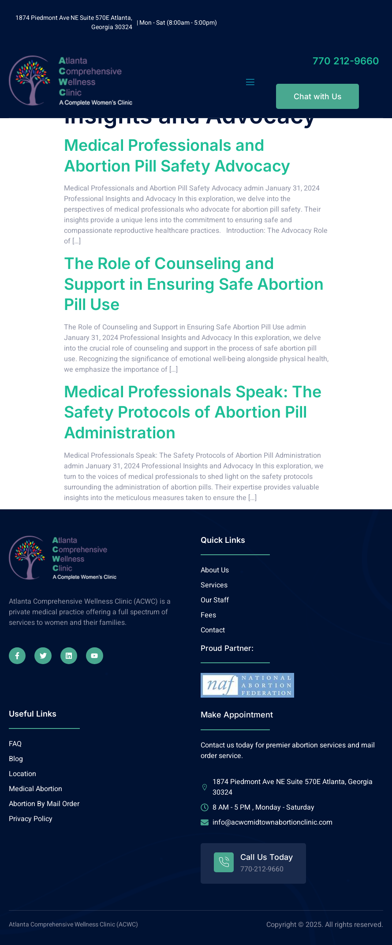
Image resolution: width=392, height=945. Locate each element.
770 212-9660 (346, 61)
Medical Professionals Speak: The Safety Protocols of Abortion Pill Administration (192, 412)
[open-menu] (250, 82)
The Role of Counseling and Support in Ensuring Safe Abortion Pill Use (194, 284)
